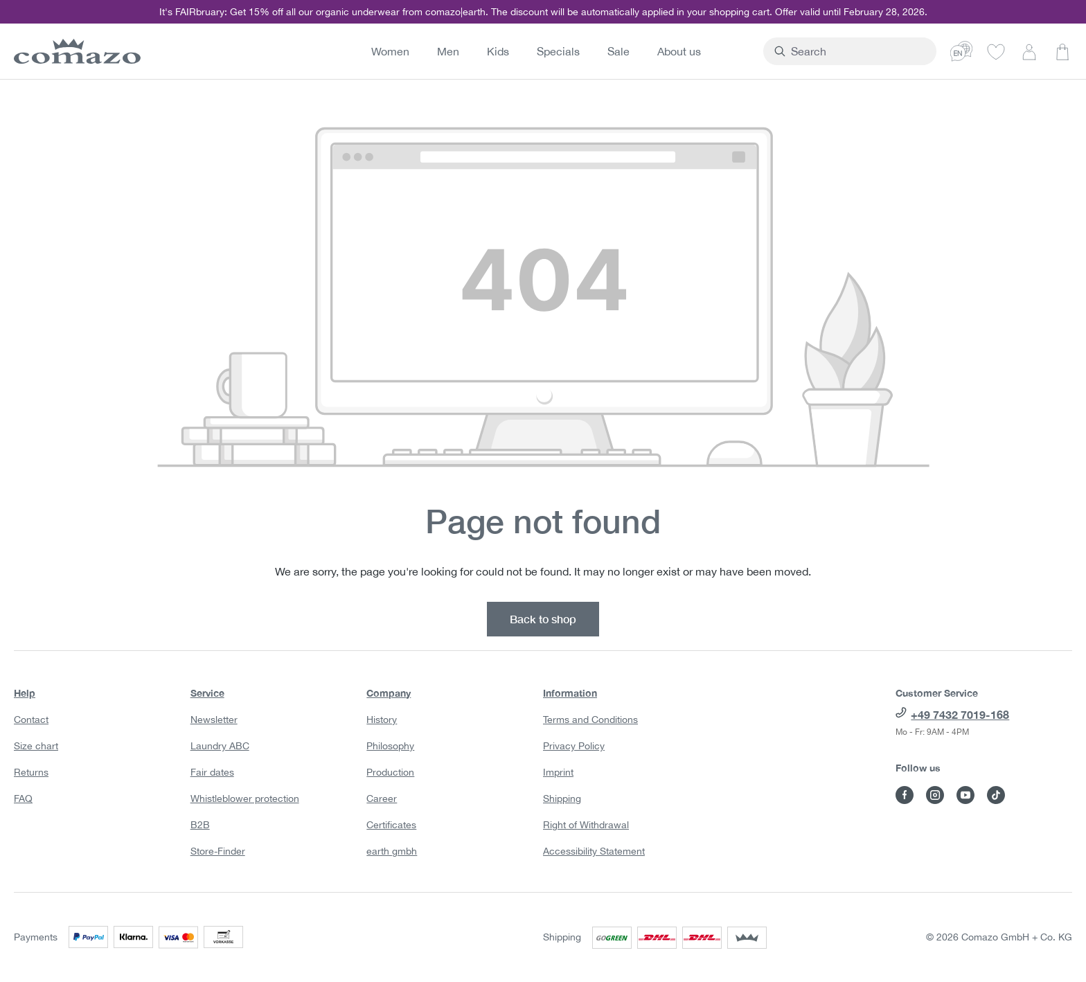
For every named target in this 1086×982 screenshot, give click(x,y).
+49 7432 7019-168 (960, 714)
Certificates (391, 824)
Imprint (558, 772)
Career (381, 798)
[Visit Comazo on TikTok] (996, 795)
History (381, 719)
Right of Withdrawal (586, 824)
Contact (31, 719)
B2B (200, 824)
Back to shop (543, 618)
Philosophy (390, 745)
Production (390, 772)
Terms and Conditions (590, 719)
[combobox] (882, 51)
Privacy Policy (574, 745)
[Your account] (1029, 51)
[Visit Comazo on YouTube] (965, 795)
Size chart (36, 745)
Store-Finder (217, 851)
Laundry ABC (219, 745)
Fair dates (212, 772)
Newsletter (214, 719)
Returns (31, 772)
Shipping (562, 798)
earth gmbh (391, 851)
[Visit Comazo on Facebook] (905, 795)
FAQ (23, 798)
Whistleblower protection (244, 798)
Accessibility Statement (594, 851)
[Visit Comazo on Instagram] (935, 795)
